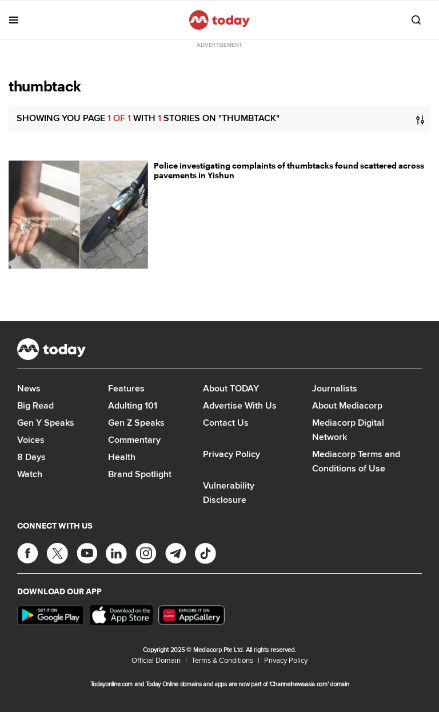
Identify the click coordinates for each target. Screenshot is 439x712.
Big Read (35, 405)
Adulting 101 (132, 405)
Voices (31, 439)
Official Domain (156, 660)
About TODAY (231, 388)
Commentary (134, 439)
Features (126, 388)
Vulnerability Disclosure (228, 492)
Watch (29, 474)
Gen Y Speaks (45, 422)
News (29, 388)
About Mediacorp (347, 405)
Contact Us (226, 422)
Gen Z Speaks (136, 422)
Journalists (334, 388)
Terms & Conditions (222, 660)
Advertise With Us (240, 405)
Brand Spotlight (139, 474)
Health (121, 456)
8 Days (31, 456)
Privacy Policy (231, 454)
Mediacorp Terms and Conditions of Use (356, 461)
